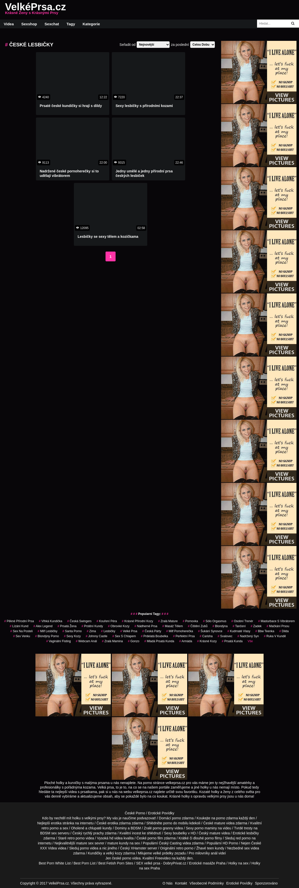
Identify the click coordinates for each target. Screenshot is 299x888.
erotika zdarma (119, 823)
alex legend (43, 626)
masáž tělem (172, 626)
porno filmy (213, 838)
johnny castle (96, 636)
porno (176, 818)
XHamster (138, 848)
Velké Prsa (128, 631)
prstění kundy (92, 626)
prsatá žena (67, 626)
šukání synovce (210, 631)
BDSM (136, 828)
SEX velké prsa (148, 863)
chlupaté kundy (100, 828)
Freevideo (163, 858)
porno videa (89, 848)
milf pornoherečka (179, 631)
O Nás (168, 883)
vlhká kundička (50, 621)
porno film (155, 838)
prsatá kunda (232, 641)
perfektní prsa (184, 636)
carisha (206, 636)
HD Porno (230, 843)
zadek (256, 626)
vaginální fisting (58, 641)
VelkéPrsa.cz (35, 10)
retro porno (50, 828)
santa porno (72, 631)
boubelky (180, 833)
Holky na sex (238, 863)
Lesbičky (108, 631)
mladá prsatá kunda (159, 641)
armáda (185, 641)
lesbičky (252, 833)
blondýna (220, 626)
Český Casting (170, 843)
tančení (239, 626)
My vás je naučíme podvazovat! (131, 818)
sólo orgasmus (214, 621)
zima (91, 631)
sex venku (21, 636)
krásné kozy (207, 641)
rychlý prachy (93, 833)
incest (136, 833)
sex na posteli (21, 631)
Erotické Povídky (161, 813)
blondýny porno (47, 636)
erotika (56, 823)
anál (214, 853)
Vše (250, 641)
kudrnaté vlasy (238, 631)
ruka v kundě (275, 636)
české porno (121, 858)
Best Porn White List (55, 863)
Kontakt (181, 883)
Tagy (71, 24)
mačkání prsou (278, 626)
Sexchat (51, 24)
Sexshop (29, 24)
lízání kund (19, 626)
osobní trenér (242, 621)
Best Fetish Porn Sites (115, 863)
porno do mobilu (175, 823)
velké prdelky (163, 853)
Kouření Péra (106, 621)
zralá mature (168, 621)
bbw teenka (264, 631)
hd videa (116, 838)
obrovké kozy (118, 626)
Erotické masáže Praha (207, 863)
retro (179, 848)
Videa (9, 24)
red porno (243, 838)
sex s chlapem (124, 636)
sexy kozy (72, 636)
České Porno (135, 813)
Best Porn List (84, 863)
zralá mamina (112, 641)
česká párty (151, 631)
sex (247, 848)
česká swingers (79, 621)
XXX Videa (48, 848)
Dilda (284, 631)
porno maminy (206, 828)
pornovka (190, 621)
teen (210, 848)
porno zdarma (227, 818)
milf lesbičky (48, 631)
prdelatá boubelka (154, 636)
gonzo (133, 641)
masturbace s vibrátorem (276, 621)
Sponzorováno (266, 883)
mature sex (84, 843)
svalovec (225, 636)
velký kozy (114, 853)
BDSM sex (48, 833)
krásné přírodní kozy (137, 621)
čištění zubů (198, 626)
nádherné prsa (145, 626)
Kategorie (91, 24)
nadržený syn (248, 636)
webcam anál (86, 641)
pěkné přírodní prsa (19, 621)
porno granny (163, 828)
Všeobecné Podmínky (206, 883)
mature (219, 823)
